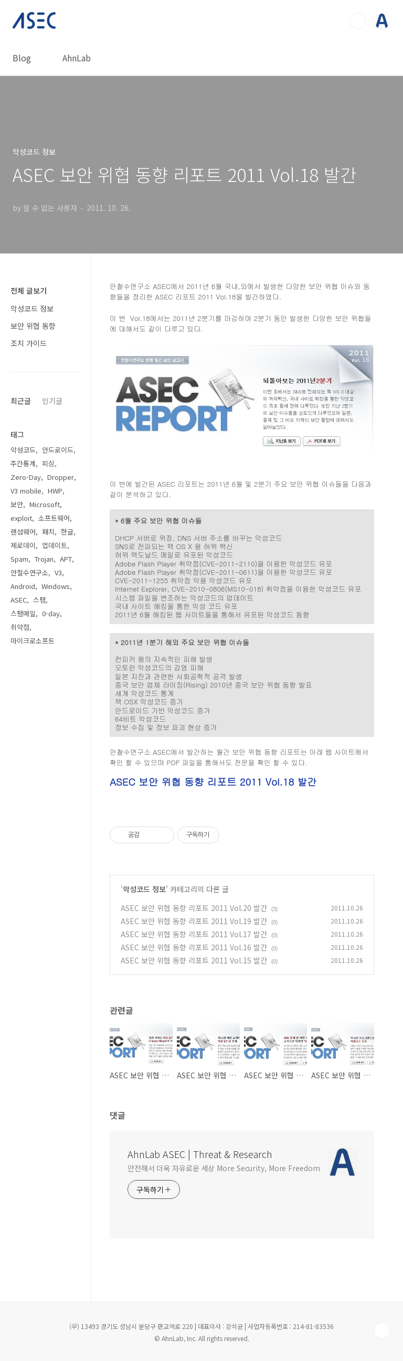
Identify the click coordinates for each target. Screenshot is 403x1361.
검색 (358, 21)
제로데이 (23, 545)
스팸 (39, 600)
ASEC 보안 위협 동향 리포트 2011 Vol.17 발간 (194, 934)
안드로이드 (57, 450)
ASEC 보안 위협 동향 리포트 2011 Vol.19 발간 (194, 921)
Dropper (60, 477)
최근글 (20, 400)
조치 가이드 (28, 343)
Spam (19, 559)
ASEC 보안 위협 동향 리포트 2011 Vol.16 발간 (194, 947)
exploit (21, 518)
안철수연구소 (29, 572)
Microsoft (44, 504)
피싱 (48, 463)
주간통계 (23, 463)
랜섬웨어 (23, 532)
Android (22, 586)
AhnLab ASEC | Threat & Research (200, 1154)
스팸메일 (23, 613)
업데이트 (54, 545)
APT (66, 559)
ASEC (18, 600)
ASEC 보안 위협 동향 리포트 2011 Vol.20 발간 (194, 908)
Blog (22, 57)
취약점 (19, 627)
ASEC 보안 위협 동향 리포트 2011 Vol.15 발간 (194, 960)
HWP (55, 491)
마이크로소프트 (32, 641)
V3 (58, 572)
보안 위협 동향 (33, 325)
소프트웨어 (54, 518)
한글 (67, 532)
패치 (48, 532)
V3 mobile (25, 491)
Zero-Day (25, 477)
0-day (51, 613)
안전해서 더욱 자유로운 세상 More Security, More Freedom (224, 1168)
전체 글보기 (28, 290)
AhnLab (76, 57)
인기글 (52, 400)
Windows (55, 586)
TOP (382, 1330)
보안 (16, 504)
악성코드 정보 (144, 889)
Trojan (44, 559)
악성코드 (23, 450)
